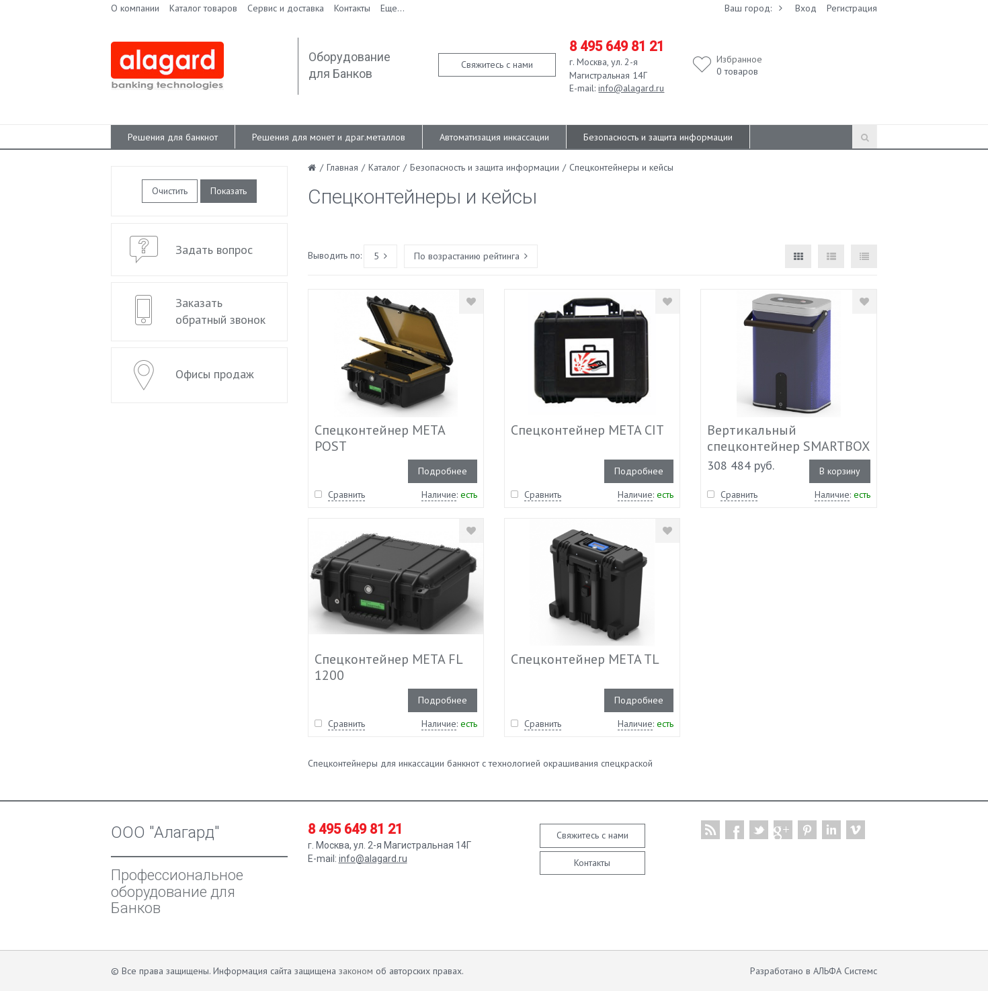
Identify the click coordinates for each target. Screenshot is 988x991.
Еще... (392, 8)
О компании (135, 8)
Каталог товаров (203, 8)
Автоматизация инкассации (494, 137)
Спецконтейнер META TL (585, 659)
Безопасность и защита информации (658, 137)
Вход (806, 8)
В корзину (839, 471)
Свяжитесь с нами (497, 64)
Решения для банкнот (173, 137)
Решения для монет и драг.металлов (328, 137)
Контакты (352, 8)
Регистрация (852, 8)
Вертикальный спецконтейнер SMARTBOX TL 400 (788, 446)
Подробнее (442, 471)
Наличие (438, 494)
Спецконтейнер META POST (380, 438)
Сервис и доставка (285, 8)
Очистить (170, 191)
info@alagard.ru (631, 88)
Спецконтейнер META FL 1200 (388, 667)
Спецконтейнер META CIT (587, 430)
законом (356, 971)
